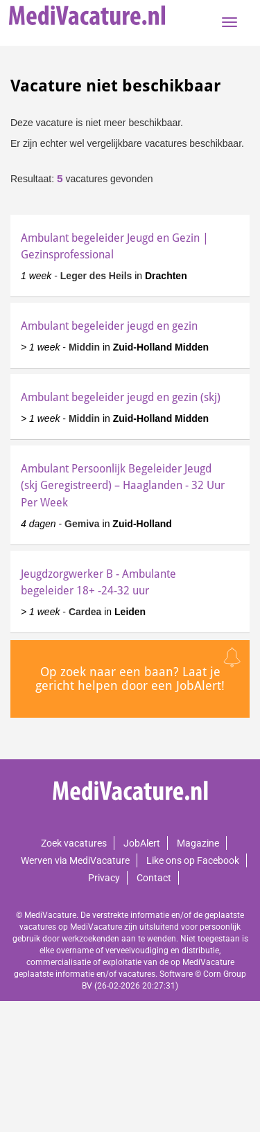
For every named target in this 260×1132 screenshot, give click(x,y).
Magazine (198, 843)
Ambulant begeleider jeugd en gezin (109, 326)
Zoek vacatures (74, 843)
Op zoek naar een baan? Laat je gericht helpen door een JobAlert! (130, 678)
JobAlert (141, 843)
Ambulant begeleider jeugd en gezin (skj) (120, 397)
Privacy (104, 877)
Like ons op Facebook (192, 860)
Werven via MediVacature (75, 860)
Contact (154, 877)
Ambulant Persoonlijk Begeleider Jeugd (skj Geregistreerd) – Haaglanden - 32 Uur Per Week (123, 485)
